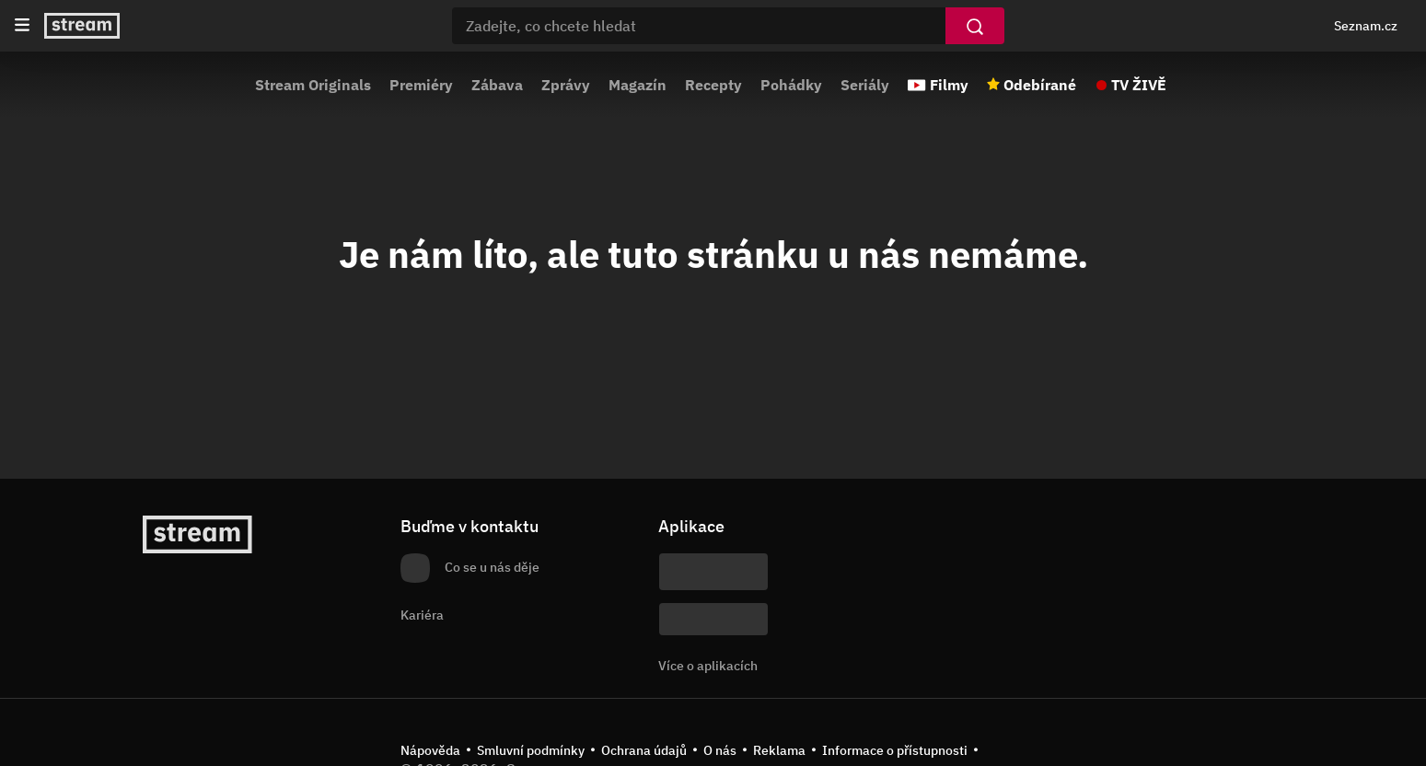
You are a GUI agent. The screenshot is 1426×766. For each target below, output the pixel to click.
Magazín (638, 84)
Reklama (779, 750)
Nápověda (430, 750)
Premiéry (421, 84)
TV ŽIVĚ (1138, 84)
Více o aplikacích (708, 665)
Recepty (713, 84)
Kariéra (422, 615)
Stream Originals (313, 84)
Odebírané (1039, 84)
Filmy (949, 84)
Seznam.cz (1365, 25)
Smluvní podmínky (531, 750)
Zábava (497, 84)
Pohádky (791, 84)
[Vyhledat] (974, 25)
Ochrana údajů (644, 750)
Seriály (865, 84)
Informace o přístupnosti (895, 750)
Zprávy (565, 84)
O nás (719, 750)
